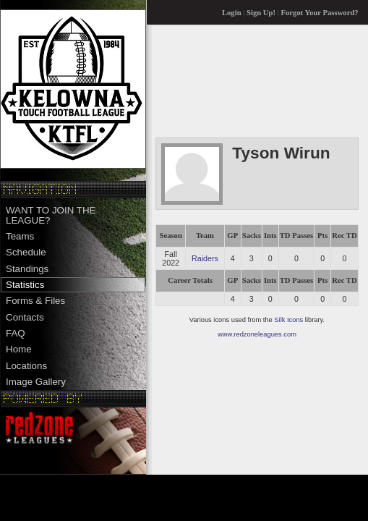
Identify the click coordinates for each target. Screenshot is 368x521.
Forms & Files (35, 300)
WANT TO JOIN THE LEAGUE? (50, 215)
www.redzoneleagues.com (257, 334)
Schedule (26, 252)
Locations (26, 365)
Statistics (25, 284)
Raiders (205, 258)
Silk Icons (288, 319)
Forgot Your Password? (320, 13)
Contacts (25, 317)
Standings (27, 268)
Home (19, 349)
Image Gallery (36, 381)
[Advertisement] (212, 80)
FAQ (15, 333)
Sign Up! (261, 13)
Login (231, 13)
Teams (20, 236)
